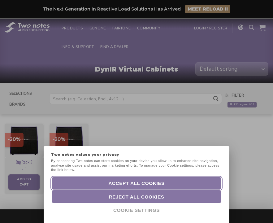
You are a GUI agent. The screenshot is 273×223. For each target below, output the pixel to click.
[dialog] (261, 210)
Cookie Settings (136, 210)
